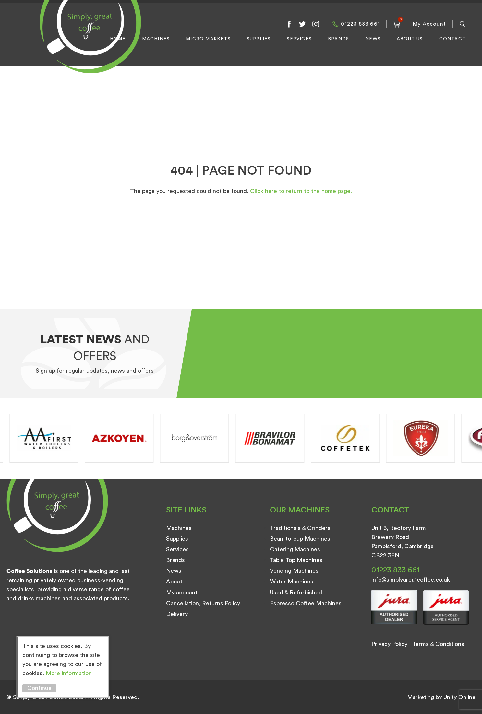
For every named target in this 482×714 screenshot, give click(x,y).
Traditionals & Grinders (300, 528)
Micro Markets (208, 39)
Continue (39, 688)
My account (182, 592)
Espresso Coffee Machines (306, 603)
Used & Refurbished (296, 592)
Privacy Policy (389, 644)
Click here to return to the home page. (301, 191)
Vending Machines (294, 571)
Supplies (259, 39)
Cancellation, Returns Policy (203, 603)
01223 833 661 (360, 24)
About (174, 581)
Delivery (177, 614)
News (372, 39)
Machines (156, 39)
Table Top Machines (296, 560)
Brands (338, 39)
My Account (429, 24)
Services (299, 39)
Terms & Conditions (438, 644)
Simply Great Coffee (88, 44)
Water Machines (291, 581)
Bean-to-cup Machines (300, 539)
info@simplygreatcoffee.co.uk (410, 579)
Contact (452, 39)
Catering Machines (295, 549)
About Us (410, 39)
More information (69, 673)
